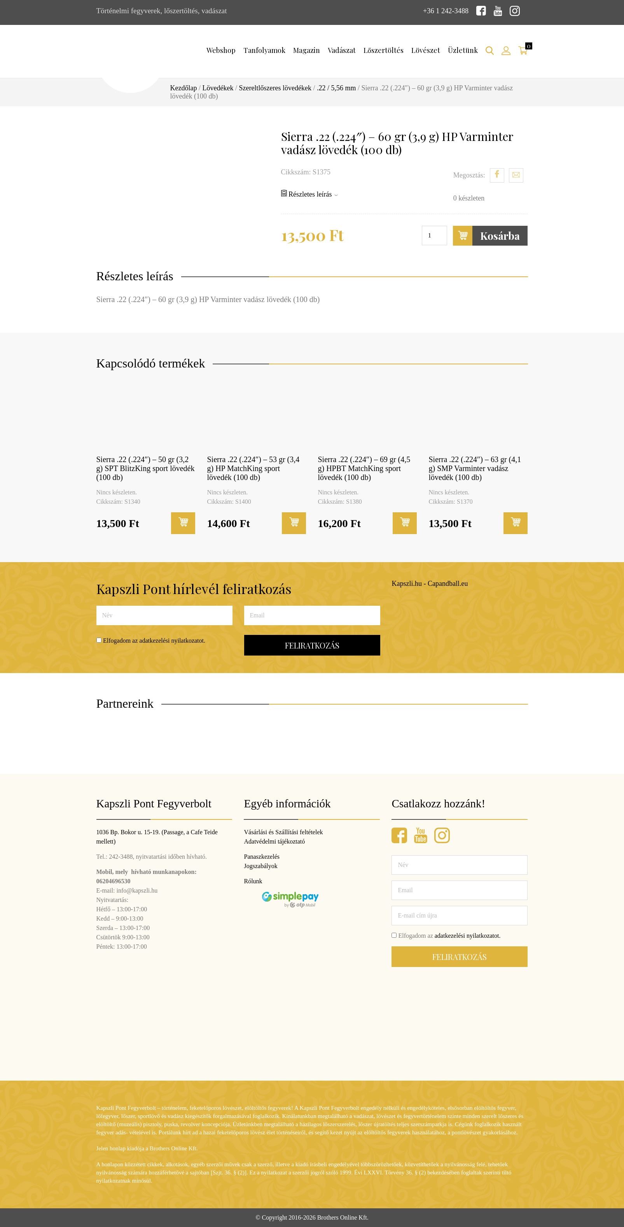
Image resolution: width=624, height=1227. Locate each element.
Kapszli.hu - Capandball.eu (430, 583)
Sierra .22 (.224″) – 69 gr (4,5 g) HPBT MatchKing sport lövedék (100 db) (364, 468)
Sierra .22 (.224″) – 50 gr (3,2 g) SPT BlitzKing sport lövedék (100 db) (145, 468)
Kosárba (486, 236)
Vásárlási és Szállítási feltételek (283, 832)
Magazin (306, 50)
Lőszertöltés (384, 50)
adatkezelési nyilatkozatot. (172, 640)
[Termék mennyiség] (434, 235)
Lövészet (425, 50)
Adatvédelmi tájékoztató (274, 841)
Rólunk (253, 881)
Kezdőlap (183, 88)
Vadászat (342, 50)
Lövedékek (218, 88)
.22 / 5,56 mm (336, 88)
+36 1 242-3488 (445, 11)
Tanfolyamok (264, 50)
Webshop (221, 50)
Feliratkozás (312, 645)
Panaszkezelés (262, 856)
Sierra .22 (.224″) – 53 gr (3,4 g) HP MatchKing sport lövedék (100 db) (253, 468)
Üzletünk (463, 50)
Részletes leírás (309, 194)
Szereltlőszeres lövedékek (275, 88)
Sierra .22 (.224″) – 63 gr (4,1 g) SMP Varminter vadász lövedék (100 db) (475, 468)
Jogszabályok (260, 866)
